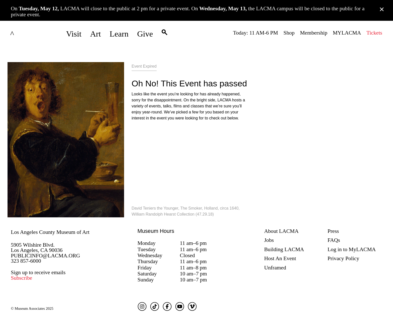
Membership (313, 33)
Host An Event (280, 258)
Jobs (269, 240)
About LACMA (281, 231)
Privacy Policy (343, 258)
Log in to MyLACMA (352, 249)
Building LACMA (284, 249)
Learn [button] (119, 33)
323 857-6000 (26, 261)
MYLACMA (347, 33)
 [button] (164, 34)
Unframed (275, 268)
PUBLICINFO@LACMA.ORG (45, 256)
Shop (288, 33)
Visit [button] (73, 33)
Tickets (374, 33)
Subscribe (21, 278)
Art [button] (95, 33)
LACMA (25, 34)
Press (333, 231)
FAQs (334, 240)
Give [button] (145, 33)
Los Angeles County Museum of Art (50, 232)
